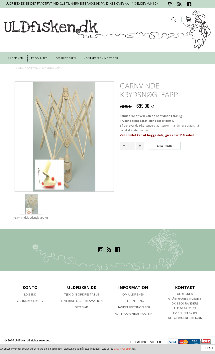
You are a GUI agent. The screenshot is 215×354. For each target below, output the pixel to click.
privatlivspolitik (122, 348)
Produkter (39, 58)
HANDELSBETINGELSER (133, 307)
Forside (19, 67)
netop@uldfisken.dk (185, 318)
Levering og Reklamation (82, 301)
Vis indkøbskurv (30, 301)
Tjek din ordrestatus (81, 294)
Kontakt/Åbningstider (101, 58)
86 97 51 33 (187, 308)
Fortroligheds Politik (133, 313)
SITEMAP (81, 307)
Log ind (30, 294)
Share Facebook (123, 156)
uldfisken (15, 58)
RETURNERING (133, 301)
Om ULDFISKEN (133, 294)
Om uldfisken (66, 58)
